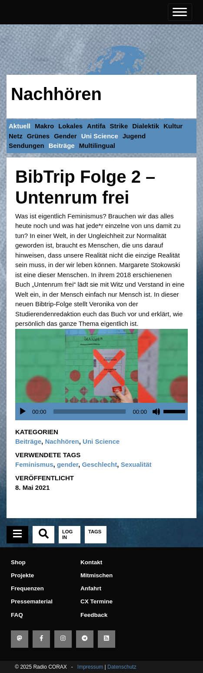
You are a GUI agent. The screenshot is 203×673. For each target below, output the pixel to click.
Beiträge (62, 145)
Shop (18, 562)
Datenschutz (121, 667)
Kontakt (91, 562)
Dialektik (145, 126)
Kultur (173, 126)
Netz (16, 136)
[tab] (17, 534)
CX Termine (96, 601)
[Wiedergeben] (22, 411)
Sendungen (26, 145)
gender (67, 464)
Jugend (134, 136)
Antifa (96, 126)
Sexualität (136, 464)
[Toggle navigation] (180, 12)
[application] (104, 411)
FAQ (17, 615)
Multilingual (97, 145)
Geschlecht (99, 464)
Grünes (38, 136)
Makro (44, 126)
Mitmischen (96, 575)
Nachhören (56, 94)
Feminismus (34, 464)
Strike (119, 126)
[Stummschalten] (156, 411)
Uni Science (99, 136)
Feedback (93, 615)
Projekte (22, 575)
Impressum (90, 667)
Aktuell (19, 126)
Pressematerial (32, 601)
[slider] (89, 411)
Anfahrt (90, 588)
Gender (65, 136)
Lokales (70, 126)
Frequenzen (27, 588)
